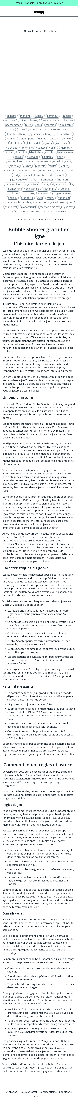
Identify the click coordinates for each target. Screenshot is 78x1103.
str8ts (52, 166)
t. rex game (66, 125)
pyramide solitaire (40, 134)
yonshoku (64, 197)
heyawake (32, 156)
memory (65, 147)
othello (57, 161)
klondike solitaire (16, 134)
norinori (63, 179)
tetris (28, 125)
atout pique (16, 143)
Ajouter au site (23, 219)
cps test (68, 207)
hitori (60, 156)
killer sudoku (34, 143)
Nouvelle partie (31, 31)
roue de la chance (39, 211)
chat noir (68, 120)
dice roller (58, 211)
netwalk (9, 152)
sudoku (38, 115)
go (13, 129)
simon (8, 202)
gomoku (67, 138)
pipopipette (27, 138)
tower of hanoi (12, 170)
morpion (51, 125)
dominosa (13, 193)
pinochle (40, 166)
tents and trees (63, 134)
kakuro (19, 156)
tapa (45, 184)
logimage (10, 120)
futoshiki (65, 188)
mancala (60, 175)
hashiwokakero (16, 161)
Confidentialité (48, 1092)
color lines (28, 147)
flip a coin (19, 211)
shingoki (43, 193)
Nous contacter (28, 1092)
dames (42, 138)
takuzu (54, 138)
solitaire (11, 115)
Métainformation (42, 219)
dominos (11, 138)
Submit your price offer (49, 3)
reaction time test (50, 207)
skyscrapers (59, 184)
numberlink (15, 188)
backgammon (13, 125)
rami (68, 161)
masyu (50, 197)
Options (50, 31)
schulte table (23, 202)
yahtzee (42, 147)
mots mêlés (46, 170)
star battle (27, 197)
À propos (11, 1092)
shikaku (12, 197)
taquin (21, 152)
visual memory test (62, 202)
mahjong (25, 115)
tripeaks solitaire (56, 129)
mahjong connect (39, 161)
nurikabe (33, 184)
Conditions (65, 1092)
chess (38, 125)
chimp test (11, 207)
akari (54, 147)
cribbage (30, 170)
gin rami (14, 166)
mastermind (44, 175)
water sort (62, 143)
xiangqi (61, 170)
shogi (34, 179)
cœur (49, 143)
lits (71, 184)
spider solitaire (28, 120)
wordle (49, 152)
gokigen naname (61, 193)
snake (22, 129)
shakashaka (32, 188)
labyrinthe (35, 152)
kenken (64, 166)
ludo (71, 170)
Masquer (58, 219)
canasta (28, 175)
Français (39, 1096)
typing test (41, 202)
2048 (40, 197)
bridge (16, 175)
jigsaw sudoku (18, 179)
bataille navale (65, 152)
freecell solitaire (50, 120)
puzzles (66, 115)
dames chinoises (14, 184)
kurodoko (28, 193)
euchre (27, 166)
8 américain (47, 179)
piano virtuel (28, 207)
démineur (52, 115)
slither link (49, 188)
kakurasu (47, 156)
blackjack (13, 147)
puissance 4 (36, 129)
